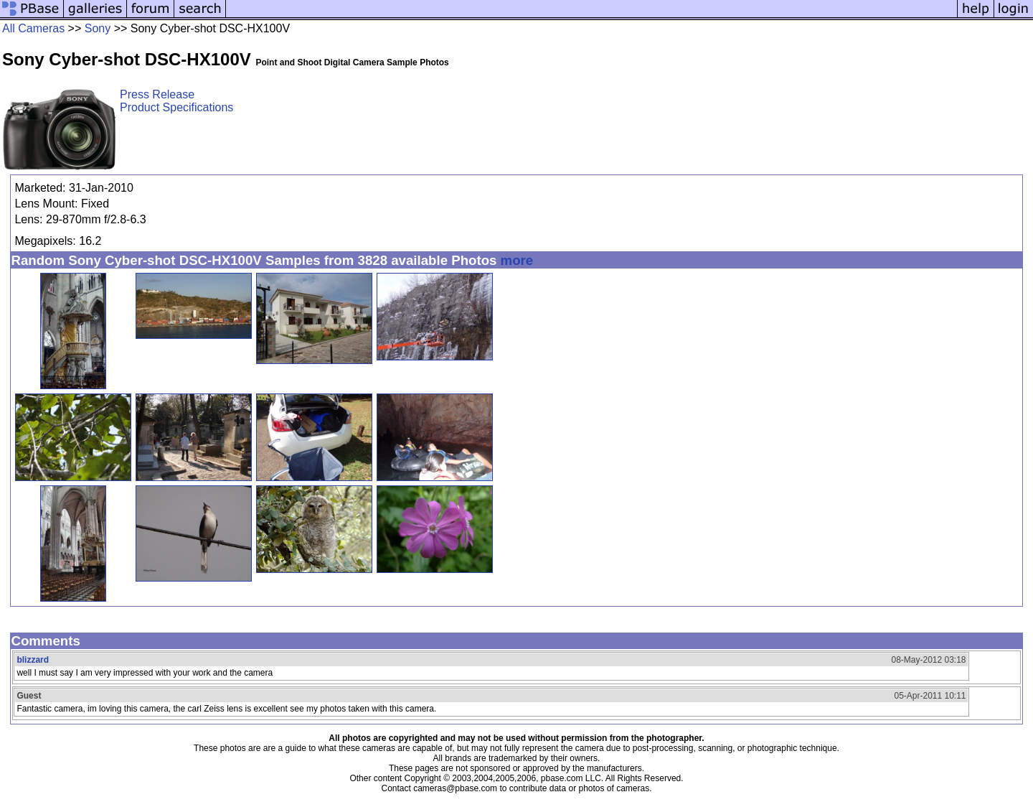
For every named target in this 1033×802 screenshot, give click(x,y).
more (517, 260)
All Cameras (33, 28)
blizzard (32, 660)
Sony (97, 28)
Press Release (157, 94)
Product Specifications (176, 107)
